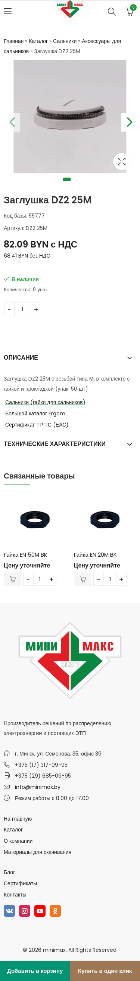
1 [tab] (67, 179)
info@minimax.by (37, 787)
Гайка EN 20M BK (95, 555)
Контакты (15, 894)
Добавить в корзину (35, 971)
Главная (14, 41)
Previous (11, 120)
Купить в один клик (105, 971)
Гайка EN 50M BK (25, 555)
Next (128, 120)
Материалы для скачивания (37, 852)
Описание (21, 357)
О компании (18, 841)
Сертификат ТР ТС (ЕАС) (37, 424)
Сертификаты (20, 883)
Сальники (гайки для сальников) (45, 402)
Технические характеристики (55, 444)
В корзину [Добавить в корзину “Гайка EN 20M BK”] (82, 579)
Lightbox (121, 161)
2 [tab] (75, 179)
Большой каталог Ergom (35, 413)
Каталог (38, 41)
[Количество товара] (22, 309)
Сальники (65, 41)
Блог (9, 872)
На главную (18, 818)
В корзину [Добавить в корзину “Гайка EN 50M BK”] (12, 579)
